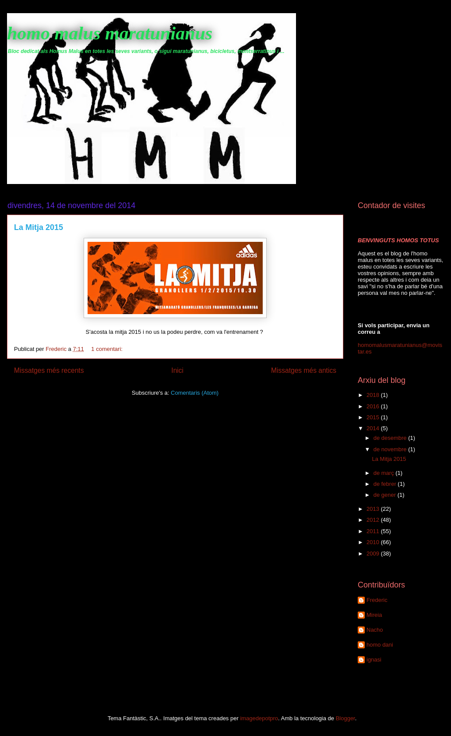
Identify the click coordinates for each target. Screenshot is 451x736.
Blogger (345, 718)
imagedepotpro (259, 718)
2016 (373, 406)
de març (384, 473)
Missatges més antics (303, 370)
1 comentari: (107, 349)
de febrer (385, 484)
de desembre (391, 438)
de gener (385, 495)
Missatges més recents (49, 370)
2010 (373, 542)
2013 (373, 509)
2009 (373, 553)
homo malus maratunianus (109, 33)
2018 (373, 395)
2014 (373, 428)
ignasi (373, 659)
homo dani (379, 644)
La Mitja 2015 (38, 227)
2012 (373, 520)
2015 (373, 417)
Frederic (377, 600)
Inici (177, 370)
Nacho (374, 629)
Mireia (374, 615)
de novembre (391, 449)
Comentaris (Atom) (194, 392)
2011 (373, 531)
